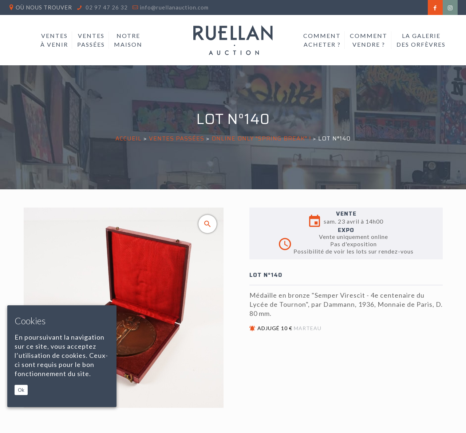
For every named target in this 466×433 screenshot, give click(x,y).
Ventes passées (176, 138)
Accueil (128, 138)
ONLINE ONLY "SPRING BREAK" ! (261, 138)
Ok (21, 390)
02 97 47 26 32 (106, 7)
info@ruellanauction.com (174, 7)
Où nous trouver (44, 7)
